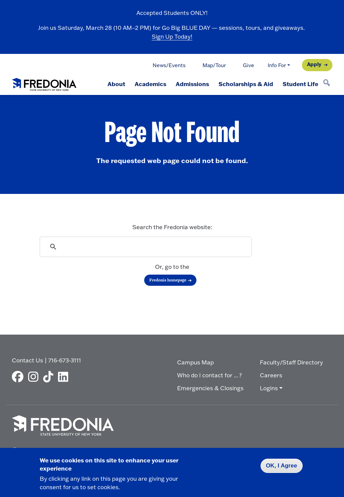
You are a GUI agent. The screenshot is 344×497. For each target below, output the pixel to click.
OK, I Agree (281, 465)
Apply (314, 64)
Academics (150, 83)
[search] (146, 247)
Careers (271, 375)
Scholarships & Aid (245, 83)
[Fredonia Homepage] (44, 83)
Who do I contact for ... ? (209, 375)
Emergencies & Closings (210, 388)
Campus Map (195, 362)
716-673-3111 (64, 360)
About (116, 83)
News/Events (169, 65)
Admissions (192, 83)
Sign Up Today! (172, 36)
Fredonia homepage (167, 280)
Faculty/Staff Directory (291, 362)
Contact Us (27, 360)
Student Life (300, 83)
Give (248, 65)
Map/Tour (214, 65)
